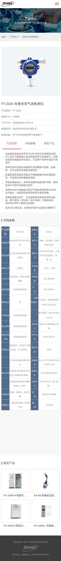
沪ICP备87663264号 (40, 554)
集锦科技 (26, 554)
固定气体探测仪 (31, 36)
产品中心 (14, 36)
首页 (3, 36)
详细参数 (30, 143)
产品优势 (12, 143)
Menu (57, 2)
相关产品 (49, 143)
